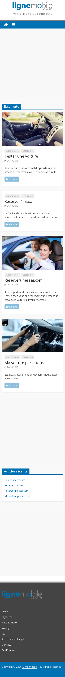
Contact (6, 644)
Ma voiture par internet (26, 362)
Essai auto (28, 150)
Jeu (3, 633)
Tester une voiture (21, 156)
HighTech (7, 617)
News (5, 611)
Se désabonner (10, 650)
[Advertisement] (32, 66)
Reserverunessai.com (23, 280)
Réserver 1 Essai (19, 201)
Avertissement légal (13, 639)
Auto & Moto (12, 150)
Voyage (6, 628)
